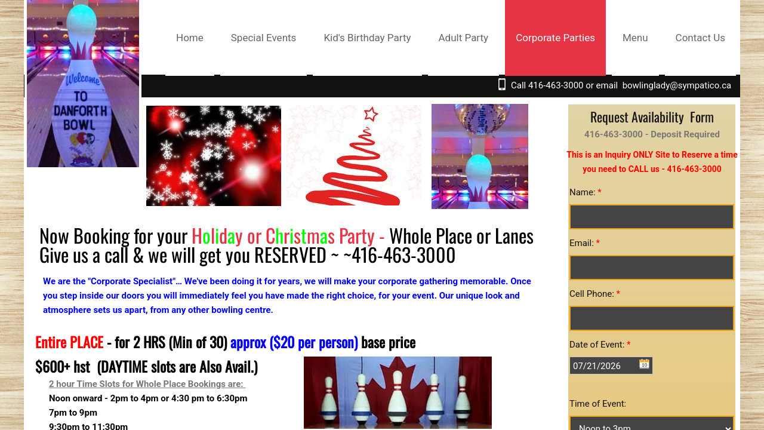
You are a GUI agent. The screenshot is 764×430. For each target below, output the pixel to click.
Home (190, 38)
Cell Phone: (594, 293)
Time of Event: (597, 403)
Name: (585, 192)
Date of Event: (600, 344)
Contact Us (700, 38)
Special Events (264, 38)
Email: (584, 243)
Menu (635, 38)
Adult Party (464, 38)
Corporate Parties (555, 38)
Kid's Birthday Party (367, 38)
